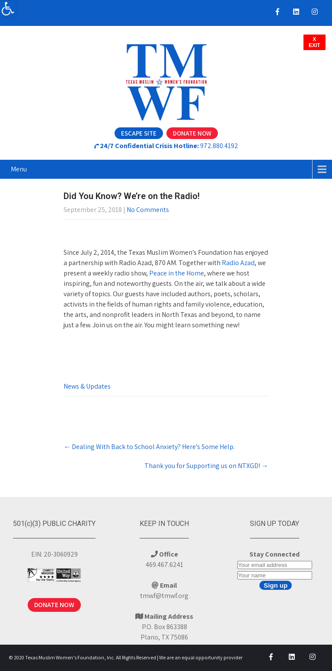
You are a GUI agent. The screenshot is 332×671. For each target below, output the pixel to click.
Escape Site (138, 133)
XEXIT (314, 42)
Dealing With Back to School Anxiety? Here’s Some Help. (149, 446)
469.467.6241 (164, 564)
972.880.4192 (219, 145)
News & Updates (87, 386)
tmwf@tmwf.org (164, 595)
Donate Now (192, 133)
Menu (19, 169)
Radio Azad (238, 262)
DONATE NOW (54, 604)
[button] (8, 8)
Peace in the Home (176, 273)
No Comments (148, 209)
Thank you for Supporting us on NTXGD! (206, 465)
